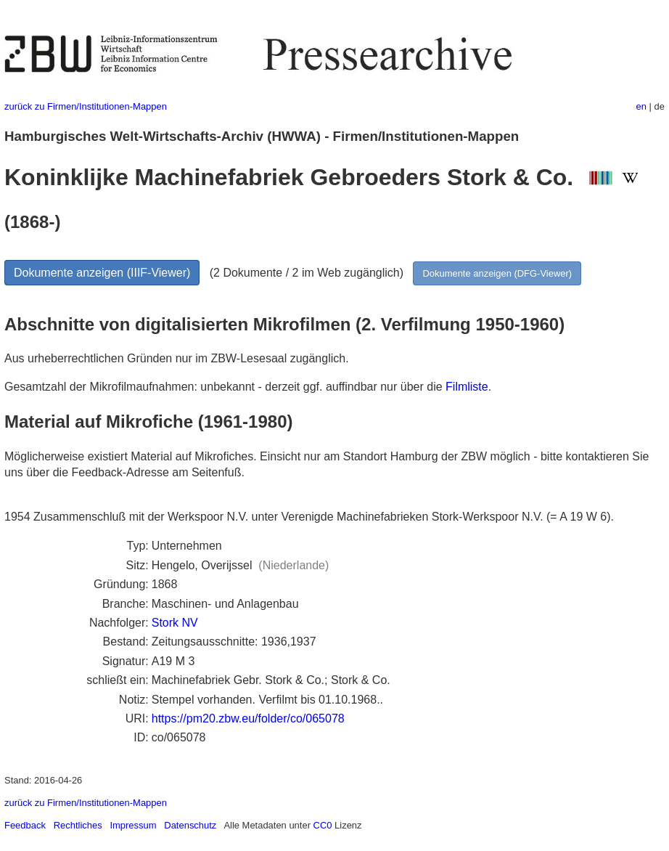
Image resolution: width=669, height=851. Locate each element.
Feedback (25, 825)
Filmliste (467, 386)
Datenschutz (190, 825)
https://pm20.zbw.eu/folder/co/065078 (248, 718)
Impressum (133, 825)
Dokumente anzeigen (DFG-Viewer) (497, 273)
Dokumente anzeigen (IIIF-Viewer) (102, 272)
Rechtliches (78, 825)
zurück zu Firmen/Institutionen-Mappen (85, 106)
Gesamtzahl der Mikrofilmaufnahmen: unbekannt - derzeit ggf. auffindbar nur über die (225, 386)
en (641, 106)
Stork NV (175, 622)
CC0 (322, 825)
